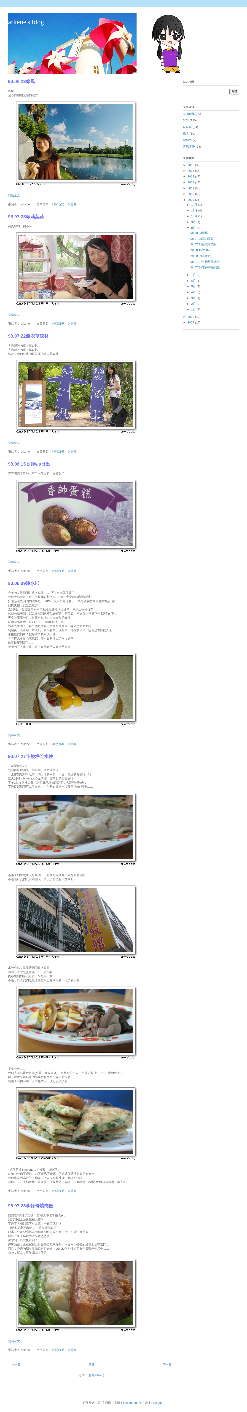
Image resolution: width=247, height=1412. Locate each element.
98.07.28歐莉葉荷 (26, 216)
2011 (191, 188)
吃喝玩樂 (58, 204)
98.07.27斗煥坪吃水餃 (30, 756)
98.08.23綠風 (21, 81)
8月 (194, 227)
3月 (194, 298)
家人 (186, 133)
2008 (191, 316)
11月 (194, 210)
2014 (191, 170)
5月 (194, 286)
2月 (194, 303)
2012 (191, 182)
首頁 (91, 1364)
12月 (194, 204)
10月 (194, 216)
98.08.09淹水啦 (24, 583)
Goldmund (130, 1402)
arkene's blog (26, 22)
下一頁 (167, 1364)
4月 (194, 292)
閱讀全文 (14, 195)
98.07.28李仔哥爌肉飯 (30, 1205)
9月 (194, 222)
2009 (191, 199)
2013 (191, 176)
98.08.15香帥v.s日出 (29, 463)
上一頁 (15, 1364)
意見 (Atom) (96, 1375)
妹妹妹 (187, 127)
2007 (191, 322)
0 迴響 (72, 204)
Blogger (158, 1402)
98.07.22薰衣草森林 (28, 336)
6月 (194, 280)
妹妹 (186, 120)
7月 (194, 274)
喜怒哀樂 (58, 744)
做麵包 (187, 140)
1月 (194, 309)
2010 (191, 193)
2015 (191, 165)
